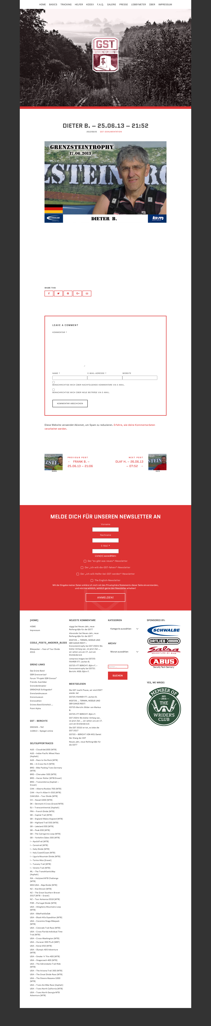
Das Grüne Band (37, 688)
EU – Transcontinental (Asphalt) (44, 825)
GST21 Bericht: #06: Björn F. (82, 688)
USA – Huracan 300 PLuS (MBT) (45, 960)
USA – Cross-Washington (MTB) (44, 956)
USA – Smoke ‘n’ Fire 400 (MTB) (45, 974)
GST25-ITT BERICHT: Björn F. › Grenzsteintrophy (83, 685)
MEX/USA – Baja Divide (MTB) (43, 902)
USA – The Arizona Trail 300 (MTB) (46, 988)
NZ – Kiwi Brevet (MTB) (41, 906)
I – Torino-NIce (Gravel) (40, 878)
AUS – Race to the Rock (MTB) (44, 778)
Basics (53, 4)
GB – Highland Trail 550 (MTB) (44, 840)
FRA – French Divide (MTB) (42, 829)
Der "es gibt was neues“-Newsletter (105, 578)
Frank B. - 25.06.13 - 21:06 (75, 481)
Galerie (111, 4)
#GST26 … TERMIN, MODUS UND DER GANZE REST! (84, 720)
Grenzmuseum (36, 715)
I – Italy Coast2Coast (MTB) (42, 870)
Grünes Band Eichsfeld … (41, 722)
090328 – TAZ (37, 745)
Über (152, 4)
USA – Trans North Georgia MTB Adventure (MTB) (45, 1012)
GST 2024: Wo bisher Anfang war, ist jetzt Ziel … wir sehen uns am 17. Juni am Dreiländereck (86, 668)
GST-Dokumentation (111, 150)
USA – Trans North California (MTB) (46, 1006)
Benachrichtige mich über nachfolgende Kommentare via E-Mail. (88, 402)
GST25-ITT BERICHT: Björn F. (82, 731)
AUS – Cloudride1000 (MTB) (43, 767)
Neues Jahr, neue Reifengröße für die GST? (81, 646)
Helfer (79, 4)
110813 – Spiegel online (41, 748)
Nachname (105, 553)
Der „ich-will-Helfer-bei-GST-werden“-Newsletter (105, 591)
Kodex (90, 4)
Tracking (66, 4)
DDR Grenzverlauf (38, 692)
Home (42, 4)
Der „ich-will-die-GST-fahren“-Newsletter (105, 585)
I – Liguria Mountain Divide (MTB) (45, 874)
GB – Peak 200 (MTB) (40, 848)
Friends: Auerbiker (38, 700)
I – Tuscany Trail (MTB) (40, 881)
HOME (33, 644)
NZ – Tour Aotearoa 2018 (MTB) (45, 917)
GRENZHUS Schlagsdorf (41, 707)
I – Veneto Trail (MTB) (40, 885)
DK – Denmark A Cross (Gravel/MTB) (46, 821)
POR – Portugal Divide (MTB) (43, 920)
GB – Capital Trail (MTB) (41, 833)
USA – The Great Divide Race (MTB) (46, 992)
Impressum (165, 4)
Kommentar (59, 349)
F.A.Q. (100, 4)
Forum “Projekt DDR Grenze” (43, 696)
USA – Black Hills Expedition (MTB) (46, 935)
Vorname (105, 542)
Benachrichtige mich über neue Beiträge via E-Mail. (81, 410)
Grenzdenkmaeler (38, 703)
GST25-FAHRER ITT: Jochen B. (82, 678)
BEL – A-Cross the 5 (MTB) (42, 781)
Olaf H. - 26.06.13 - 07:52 (136, 481)
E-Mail (105, 563)
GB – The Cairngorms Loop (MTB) (45, 851)
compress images (77, 676)
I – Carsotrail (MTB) (39, 863)
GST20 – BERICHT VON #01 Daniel (85, 752)
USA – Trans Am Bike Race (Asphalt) (46, 1002)
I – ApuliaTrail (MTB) (39, 859)
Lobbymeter (138, 4)
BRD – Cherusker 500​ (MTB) (43, 792)
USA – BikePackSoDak (40, 931)
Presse (123, 4)
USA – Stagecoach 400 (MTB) (43, 978)
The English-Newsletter (105, 598)
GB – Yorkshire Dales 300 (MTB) (45, 855)
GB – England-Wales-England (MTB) (46, 836)
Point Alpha (35, 726)
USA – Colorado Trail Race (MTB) (45, 945)
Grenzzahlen (36, 718)
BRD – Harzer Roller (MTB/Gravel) (46, 796)
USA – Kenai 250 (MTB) (41, 963)
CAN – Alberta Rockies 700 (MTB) (45, 806)
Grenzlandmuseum (38, 711)
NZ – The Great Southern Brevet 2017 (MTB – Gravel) (45, 912)
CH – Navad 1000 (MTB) (41, 818)
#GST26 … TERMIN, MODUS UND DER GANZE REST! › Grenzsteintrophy (84, 660)
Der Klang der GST (77, 756)
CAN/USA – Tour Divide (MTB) (44, 814)
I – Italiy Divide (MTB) (39, 866)
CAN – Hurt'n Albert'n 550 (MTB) (45, 810)
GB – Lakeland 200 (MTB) (42, 844)
